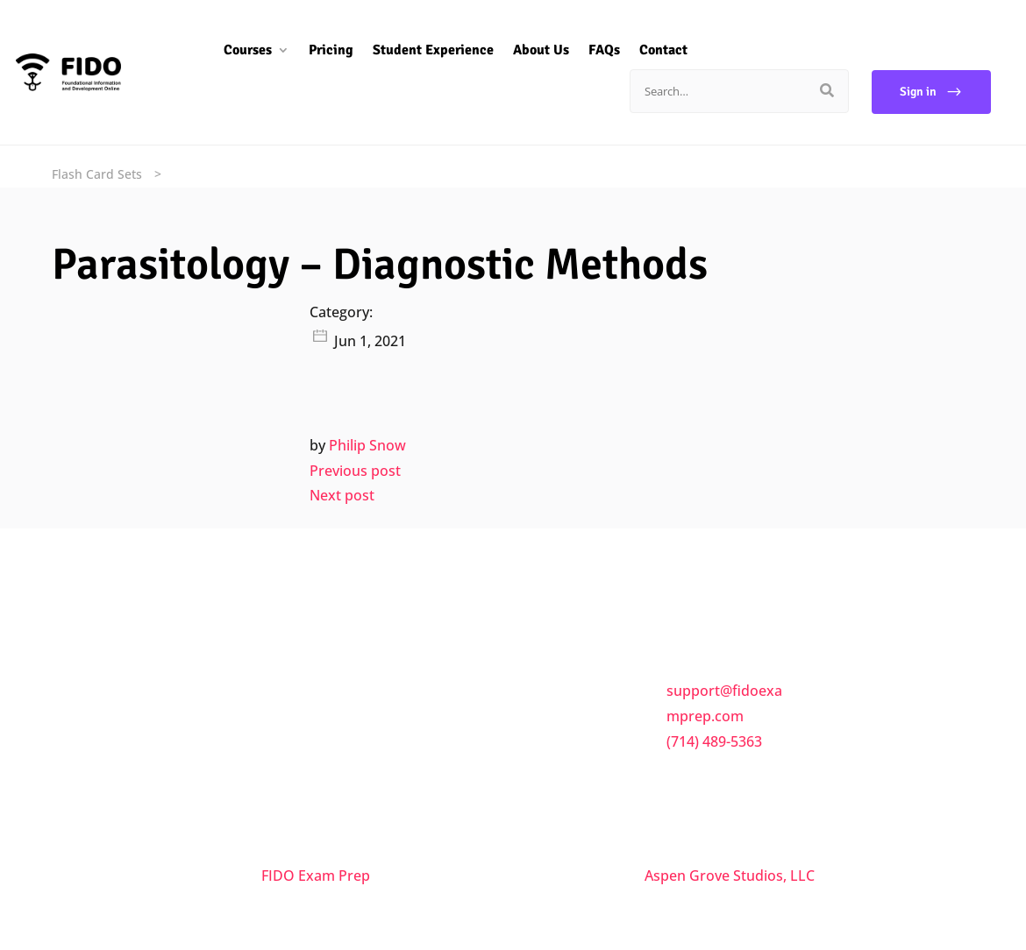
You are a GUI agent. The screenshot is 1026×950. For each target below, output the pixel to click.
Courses (234, 50)
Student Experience (420, 50)
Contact (650, 50)
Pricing (318, 50)
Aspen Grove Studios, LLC (730, 875)
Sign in (918, 91)
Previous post (355, 470)
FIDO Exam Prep (315, 875)
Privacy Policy (571, 743)
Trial (541, 780)
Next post (342, 495)
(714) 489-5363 (714, 741)
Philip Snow (367, 445)
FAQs (591, 50)
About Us (528, 50)
